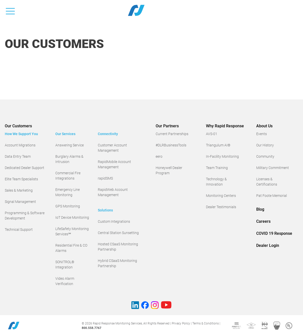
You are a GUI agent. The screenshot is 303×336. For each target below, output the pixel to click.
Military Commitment (272, 168)
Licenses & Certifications (266, 181)
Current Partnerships (172, 134)
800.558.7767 (91, 328)
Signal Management (20, 202)
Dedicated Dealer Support (24, 168)
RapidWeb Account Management (113, 192)
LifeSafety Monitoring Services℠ (72, 231)
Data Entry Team (18, 156)
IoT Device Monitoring (72, 217)
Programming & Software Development (25, 215)
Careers (263, 221)
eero (159, 156)
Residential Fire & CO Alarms (71, 248)
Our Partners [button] (167, 126)
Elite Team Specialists (21, 179)
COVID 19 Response (274, 233)
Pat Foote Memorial (271, 196)
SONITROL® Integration (64, 264)
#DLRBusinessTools (171, 145)
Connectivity (108, 134)
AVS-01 (211, 134)
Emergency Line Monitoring (67, 192)
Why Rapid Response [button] (225, 126)
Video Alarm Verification (64, 281)
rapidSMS (105, 178)
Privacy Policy (181, 323)
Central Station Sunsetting (118, 233)
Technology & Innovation (216, 181)
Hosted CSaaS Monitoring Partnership (118, 246)
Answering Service (69, 145)
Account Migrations (20, 145)
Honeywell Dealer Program (169, 170)
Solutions (105, 210)
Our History (265, 145)
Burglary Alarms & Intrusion (69, 159)
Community (265, 156)
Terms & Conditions (205, 323)
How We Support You (21, 134)
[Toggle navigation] (10, 10)
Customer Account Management (112, 147)
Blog (260, 209)
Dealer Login (267, 245)
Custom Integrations (114, 221)
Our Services (65, 134)
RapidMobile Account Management (114, 164)
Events (261, 134)
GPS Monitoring (67, 206)
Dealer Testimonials (221, 207)
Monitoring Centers (221, 196)
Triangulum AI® (218, 145)
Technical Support (19, 230)
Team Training (217, 168)
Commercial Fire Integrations (67, 175)
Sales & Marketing (19, 190)
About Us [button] (264, 126)
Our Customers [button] (18, 126)
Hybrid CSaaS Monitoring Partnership (117, 263)
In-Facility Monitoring (222, 156)
